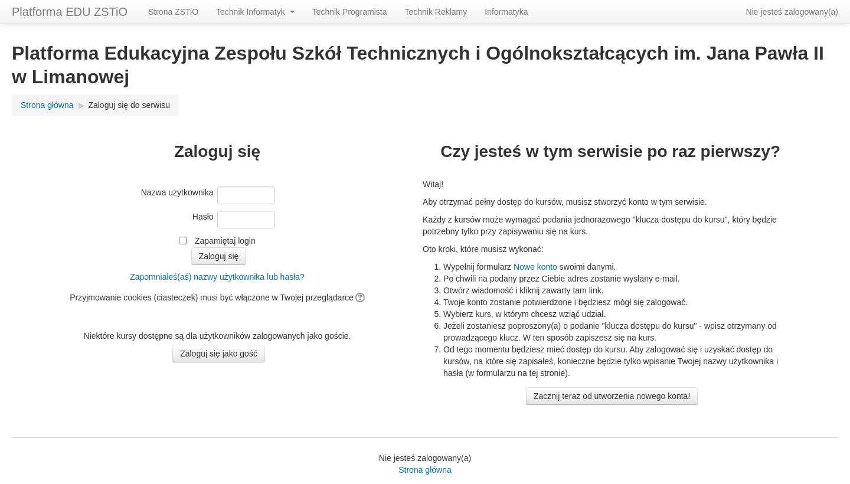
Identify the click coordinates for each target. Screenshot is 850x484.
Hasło (203, 216)
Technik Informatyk (255, 12)
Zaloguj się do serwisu (129, 105)
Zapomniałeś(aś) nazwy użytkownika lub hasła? (217, 277)
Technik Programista (349, 12)
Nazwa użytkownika (177, 192)
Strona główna (47, 105)
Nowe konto (535, 267)
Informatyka (506, 12)
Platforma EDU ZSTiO (70, 11)
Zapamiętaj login (225, 241)
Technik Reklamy (435, 12)
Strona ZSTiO (173, 12)
